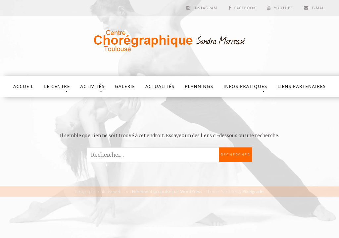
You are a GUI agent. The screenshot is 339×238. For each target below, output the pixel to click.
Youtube (283, 7)
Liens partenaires (301, 86)
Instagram (206, 7)
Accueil (23, 86)
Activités (92, 86)
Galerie (125, 86)
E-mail (319, 7)
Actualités (159, 86)
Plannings (199, 86)
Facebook (245, 7)
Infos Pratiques (245, 86)
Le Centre (57, 86)
